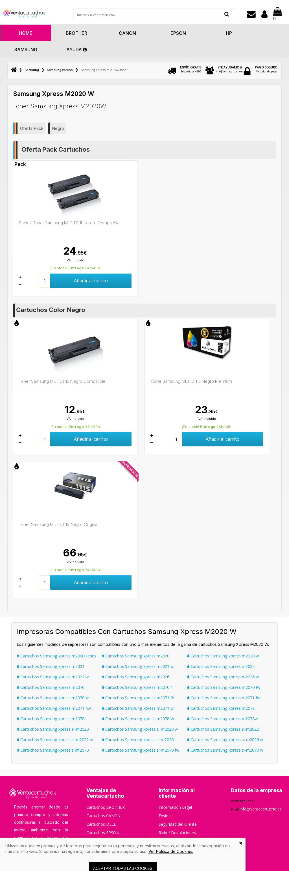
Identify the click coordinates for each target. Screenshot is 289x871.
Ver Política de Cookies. (170, 851)
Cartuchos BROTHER (105, 807)
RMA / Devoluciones (177, 832)
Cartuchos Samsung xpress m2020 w (223, 656)
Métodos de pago (266, 69)
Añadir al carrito (91, 281)
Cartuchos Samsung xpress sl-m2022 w (55, 739)
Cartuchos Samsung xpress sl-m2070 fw (140, 750)
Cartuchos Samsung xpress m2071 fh (138, 697)
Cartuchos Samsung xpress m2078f (51, 718)
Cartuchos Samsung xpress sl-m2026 (138, 739)
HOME (25, 33)
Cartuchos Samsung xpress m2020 (135, 656)
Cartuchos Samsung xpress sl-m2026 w (225, 739)
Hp (229, 33)
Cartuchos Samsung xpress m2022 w (53, 676)
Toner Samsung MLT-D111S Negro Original (58, 524)
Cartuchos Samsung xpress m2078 (221, 708)
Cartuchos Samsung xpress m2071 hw (54, 708)
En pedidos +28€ (190, 69)
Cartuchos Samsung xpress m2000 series (56, 656)
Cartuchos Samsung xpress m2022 (221, 666)
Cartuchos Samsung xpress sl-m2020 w (140, 729)
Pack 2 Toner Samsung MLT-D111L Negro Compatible (69, 222)
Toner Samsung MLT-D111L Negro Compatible (62, 381)
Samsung (25, 49)
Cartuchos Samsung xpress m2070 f (137, 687)
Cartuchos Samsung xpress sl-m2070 (53, 750)
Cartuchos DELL (101, 824)
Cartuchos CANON (103, 815)
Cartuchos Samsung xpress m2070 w (53, 697)
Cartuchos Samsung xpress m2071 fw (223, 697)
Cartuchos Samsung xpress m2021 (50, 666)
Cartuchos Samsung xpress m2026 (135, 676)
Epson (178, 33)
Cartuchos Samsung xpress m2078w (222, 718)
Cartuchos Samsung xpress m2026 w (223, 676)
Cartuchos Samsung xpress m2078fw (138, 718)
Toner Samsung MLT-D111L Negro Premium (191, 381)
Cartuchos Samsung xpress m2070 (50, 687)
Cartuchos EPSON (102, 832)
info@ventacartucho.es (230, 69)
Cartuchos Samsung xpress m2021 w (138, 666)
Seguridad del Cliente (178, 824)
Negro (58, 128)
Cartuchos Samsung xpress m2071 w (138, 708)
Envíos (164, 815)
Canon (127, 33)
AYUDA (76, 49)
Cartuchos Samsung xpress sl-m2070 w (225, 750)
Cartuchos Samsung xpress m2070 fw (223, 687)
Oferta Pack (31, 128)
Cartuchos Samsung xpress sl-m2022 (223, 729)
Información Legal (175, 807)
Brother (76, 33)
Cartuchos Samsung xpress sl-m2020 (53, 729)
